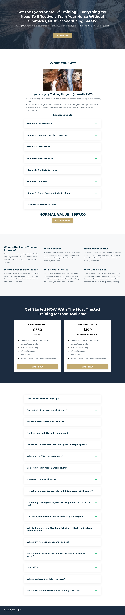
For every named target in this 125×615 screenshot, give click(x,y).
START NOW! (37, 367)
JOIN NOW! (62, 35)
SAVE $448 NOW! (62, 221)
